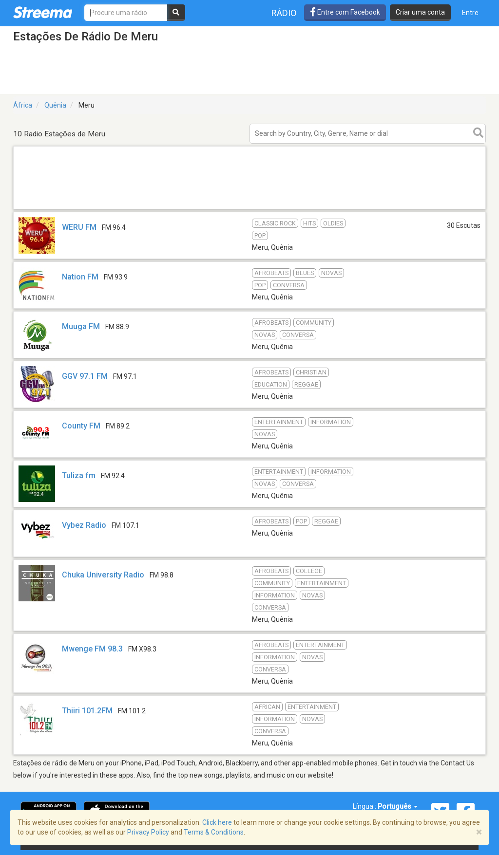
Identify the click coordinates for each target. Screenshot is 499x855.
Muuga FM (81, 326)
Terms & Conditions (214, 832)
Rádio (284, 13)
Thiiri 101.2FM (87, 710)
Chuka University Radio (103, 574)
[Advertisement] (249, 208)
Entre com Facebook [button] (345, 12)
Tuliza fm (79, 475)
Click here (217, 822)
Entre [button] (470, 13)
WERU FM (79, 227)
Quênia (55, 105)
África (22, 105)
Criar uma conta (420, 12)
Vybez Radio (84, 525)
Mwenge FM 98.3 (92, 648)
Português (398, 806)
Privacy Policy (148, 832)
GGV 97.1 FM (85, 376)
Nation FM (80, 276)
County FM (81, 425)
